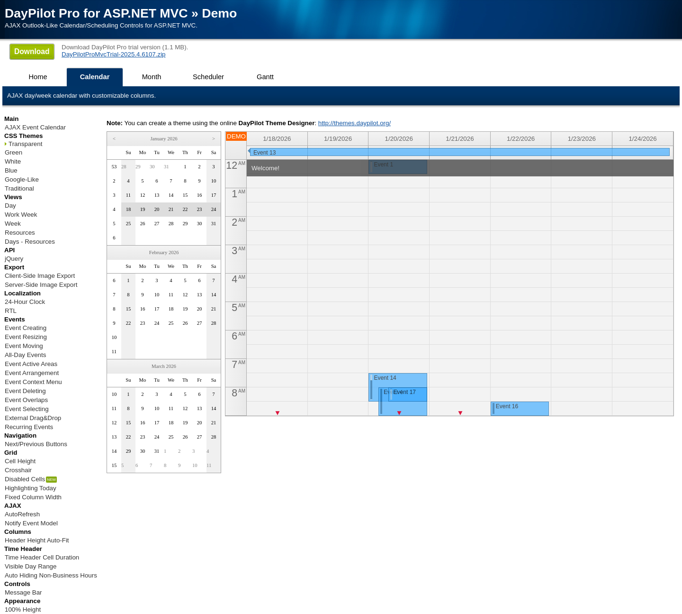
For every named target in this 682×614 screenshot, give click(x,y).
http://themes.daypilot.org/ (354, 123)
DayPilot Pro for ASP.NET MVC (96, 13)
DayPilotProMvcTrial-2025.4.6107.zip (114, 54)
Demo (219, 13)
